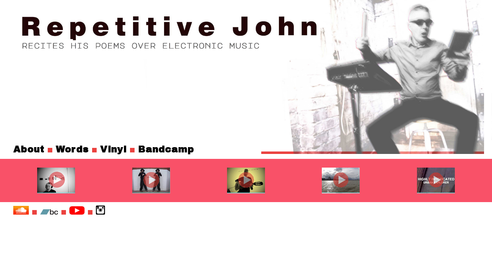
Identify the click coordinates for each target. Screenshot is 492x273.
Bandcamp (166, 149)
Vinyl (113, 149)
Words (72, 149)
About (28, 149)
